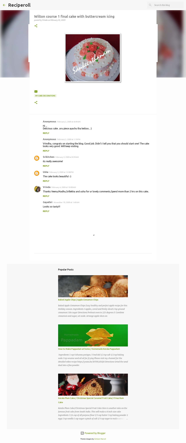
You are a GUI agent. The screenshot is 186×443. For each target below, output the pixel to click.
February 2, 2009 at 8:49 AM (69, 122)
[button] (36, 26)
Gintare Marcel (100, 439)
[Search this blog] (168, 5)
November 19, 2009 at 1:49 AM (66, 202)
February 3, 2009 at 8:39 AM (67, 157)
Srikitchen (48, 157)
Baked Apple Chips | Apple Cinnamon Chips (78, 300)
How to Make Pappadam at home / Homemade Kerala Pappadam (89, 349)
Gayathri (47, 202)
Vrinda (46, 187)
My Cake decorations (45, 96)
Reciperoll (19, 5)
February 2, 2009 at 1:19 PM (68, 139)
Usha (45, 172)
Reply (46, 133)
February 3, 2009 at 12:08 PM (61, 172)
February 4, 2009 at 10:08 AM (64, 187)
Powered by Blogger (93, 433)
